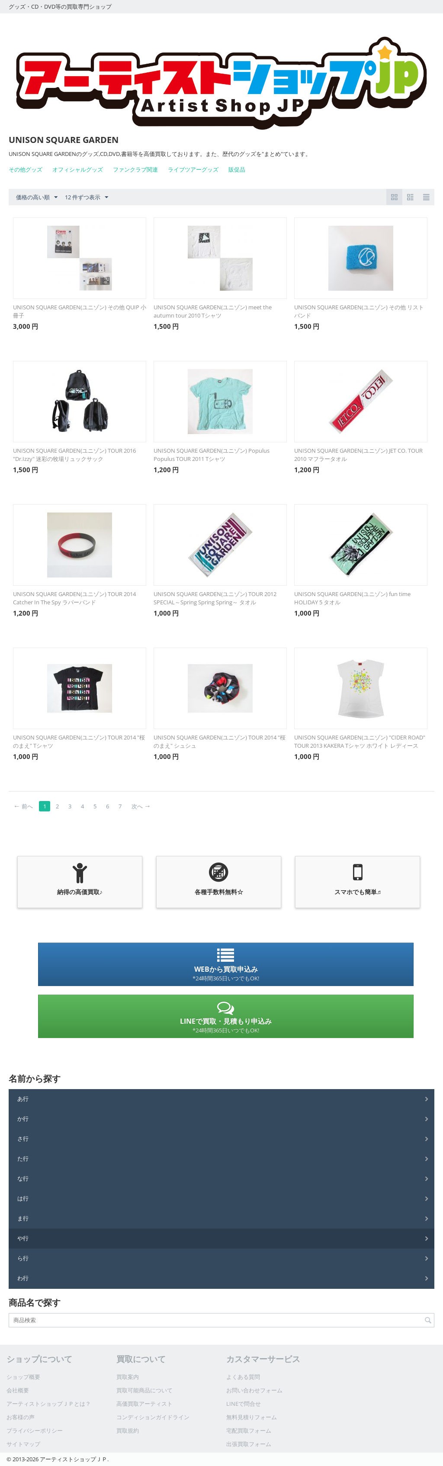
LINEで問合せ (243, 1404)
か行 (23, 1118)
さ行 (23, 1138)
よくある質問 (243, 1377)
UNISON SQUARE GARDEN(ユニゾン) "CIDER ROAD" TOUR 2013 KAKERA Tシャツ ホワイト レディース (359, 741)
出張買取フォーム (248, 1444)
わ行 (23, 1278)
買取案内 (127, 1377)
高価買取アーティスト (144, 1404)
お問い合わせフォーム (254, 1390)
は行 (23, 1198)
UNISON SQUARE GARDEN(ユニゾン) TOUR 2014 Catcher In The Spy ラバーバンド (74, 598)
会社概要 (17, 1390)
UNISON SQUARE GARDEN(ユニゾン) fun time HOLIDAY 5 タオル (352, 598)
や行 (23, 1238)
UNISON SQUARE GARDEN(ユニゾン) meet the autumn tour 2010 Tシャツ (213, 311)
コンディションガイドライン (152, 1417)
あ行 (23, 1099)
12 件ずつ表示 (86, 197)
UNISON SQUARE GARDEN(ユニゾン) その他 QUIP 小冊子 (79, 311)
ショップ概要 (23, 1377)
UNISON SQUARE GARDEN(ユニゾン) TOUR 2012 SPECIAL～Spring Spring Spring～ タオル (215, 598)
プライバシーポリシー (34, 1430)
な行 (23, 1178)
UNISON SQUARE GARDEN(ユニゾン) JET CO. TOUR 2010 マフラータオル (358, 455)
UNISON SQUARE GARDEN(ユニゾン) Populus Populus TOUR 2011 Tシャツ (212, 455)
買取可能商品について (144, 1390)
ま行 (23, 1218)
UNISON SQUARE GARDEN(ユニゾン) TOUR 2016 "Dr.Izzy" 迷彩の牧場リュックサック (74, 455)
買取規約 (127, 1430)
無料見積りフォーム (251, 1417)
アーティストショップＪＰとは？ (48, 1404)
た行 (23, 1158)
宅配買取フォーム (248, 1430)
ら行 (23, 1258)
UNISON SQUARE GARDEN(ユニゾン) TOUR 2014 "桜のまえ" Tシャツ (79, 741)
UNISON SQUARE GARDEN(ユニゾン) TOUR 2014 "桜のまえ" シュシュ (220, 741)
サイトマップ (23, 1444)
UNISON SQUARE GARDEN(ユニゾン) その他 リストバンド (359, 311)
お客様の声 (20, 1417)
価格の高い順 (37, 197)
